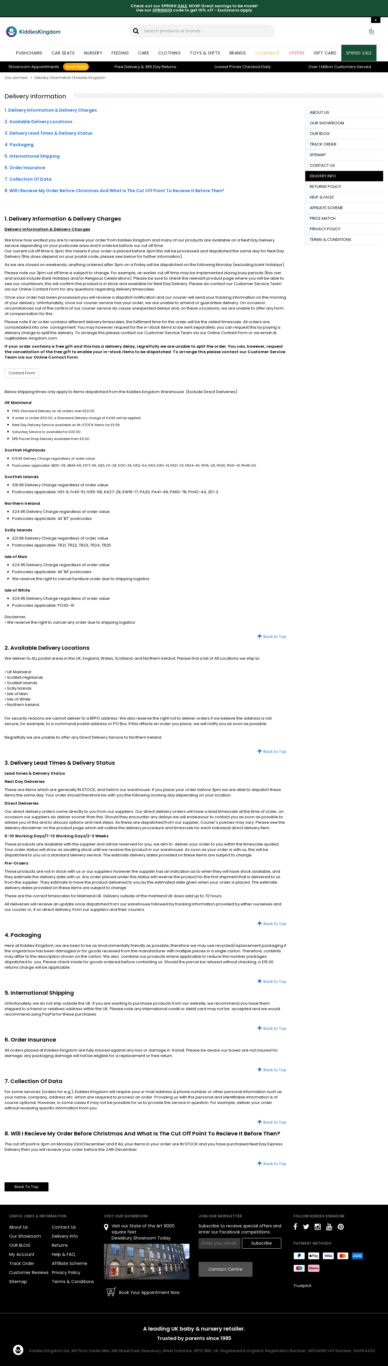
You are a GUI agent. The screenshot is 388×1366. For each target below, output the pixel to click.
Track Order (21, 1263)
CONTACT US (322, 165)
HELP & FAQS (322, 197)
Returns (160, 67)
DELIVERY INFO (323, 176)
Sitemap (18, 1282)
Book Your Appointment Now (149, 1292)
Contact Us (64, 1227)
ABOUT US (319, 112)
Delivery (127, 67)
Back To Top (26, 1187)
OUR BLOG (319, 133)
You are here (16, 77)
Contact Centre (225, 1269)
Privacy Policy (66, 1272)
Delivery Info (65, 1236)
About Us (18, 1227)
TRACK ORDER (323, 144)
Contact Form (21, 373)
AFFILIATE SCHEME (326, 208)
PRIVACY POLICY (325, 229)
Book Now (76, 67)
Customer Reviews (28, 1272)
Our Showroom (25, 1236)
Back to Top (274, 636)
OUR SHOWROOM (327, 123)
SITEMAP (318, 155)
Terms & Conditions (73, 1282)
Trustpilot (302, 1286)
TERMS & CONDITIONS (330, 239)
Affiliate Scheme (69, 1263)
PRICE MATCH (323, 218)
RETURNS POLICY (325, 186)
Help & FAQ (63, 1254)
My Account (22, 1254)
